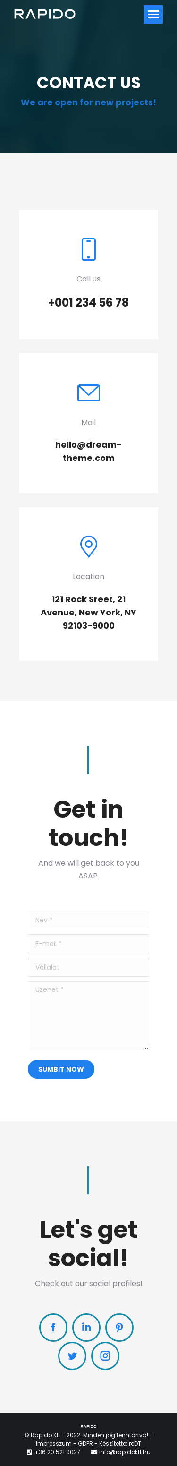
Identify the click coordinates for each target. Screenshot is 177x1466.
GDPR (85, 1444)
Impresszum (54, 1444)
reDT (135, 1444)
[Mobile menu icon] (153, 14)
